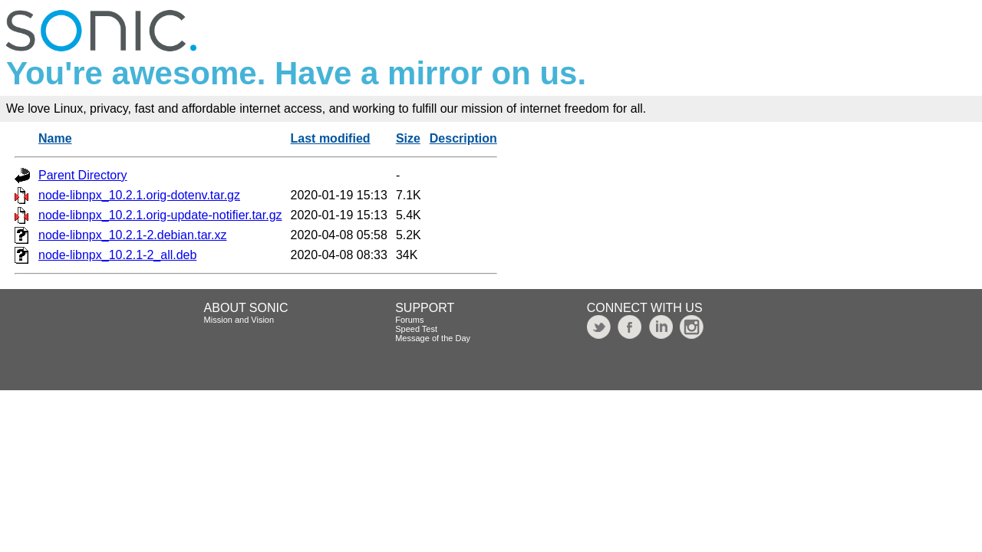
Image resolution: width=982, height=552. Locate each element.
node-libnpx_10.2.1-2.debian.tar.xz (132, 235)
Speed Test (416, 329)
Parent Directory (82, 175)
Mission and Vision (239, 319)
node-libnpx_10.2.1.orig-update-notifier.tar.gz (160, 215)
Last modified (331, 138)
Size (408, 138)
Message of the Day (432, 338)
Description (463, 138)
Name (55, 138)
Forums (409, 319)
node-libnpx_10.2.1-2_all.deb (117, 254)
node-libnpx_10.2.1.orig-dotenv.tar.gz (139, 195)
